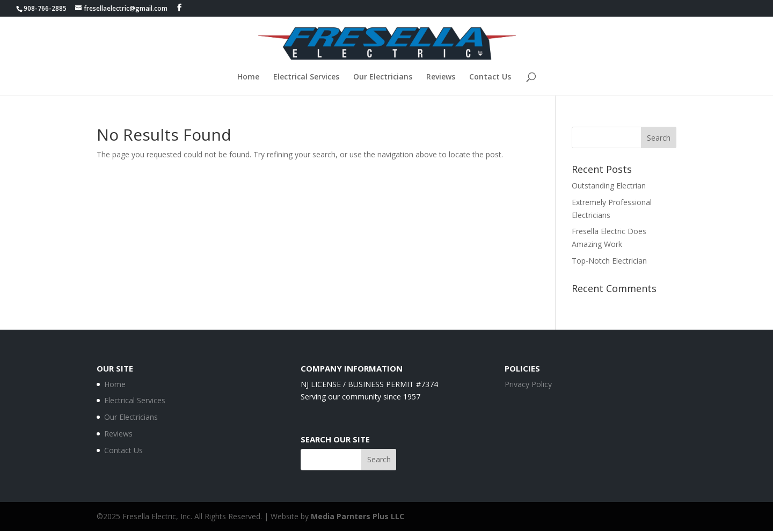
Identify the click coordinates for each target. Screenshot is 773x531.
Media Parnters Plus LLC (357, 516)
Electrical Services (306, 77)
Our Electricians (382, 77)
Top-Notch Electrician (609, 261)
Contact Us (490, 77)
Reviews (440, 77)
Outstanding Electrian (609, 185)
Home (248, 77)
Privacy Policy (528, 384)
